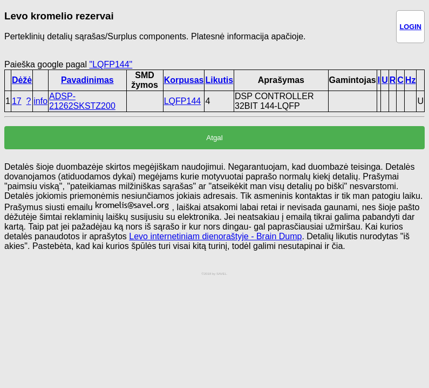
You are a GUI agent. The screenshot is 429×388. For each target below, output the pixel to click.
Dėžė (22, 80)
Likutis (219, 80)
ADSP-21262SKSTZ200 (82, 101)
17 (17, 101)
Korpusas (184, 80)
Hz (410, 80)
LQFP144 (182, 101)
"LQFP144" (110, 64)
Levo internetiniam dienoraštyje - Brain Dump (215, 236)
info (40, 101)
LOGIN (410, 27)
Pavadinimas (87, 80)
